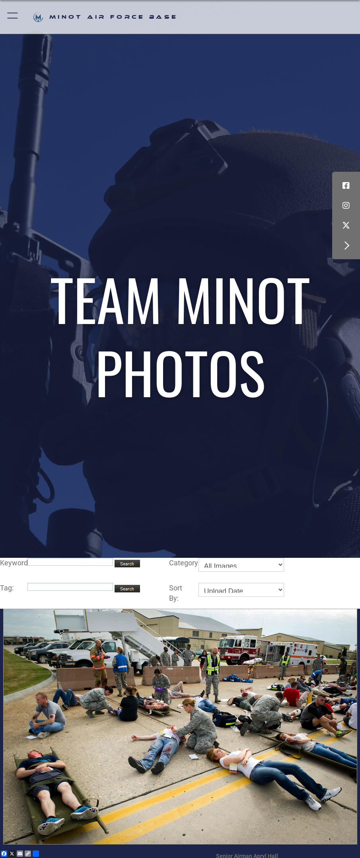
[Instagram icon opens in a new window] (346, 205)
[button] (13, 17)
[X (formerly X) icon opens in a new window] (346, 225)
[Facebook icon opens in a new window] (346, 186)
